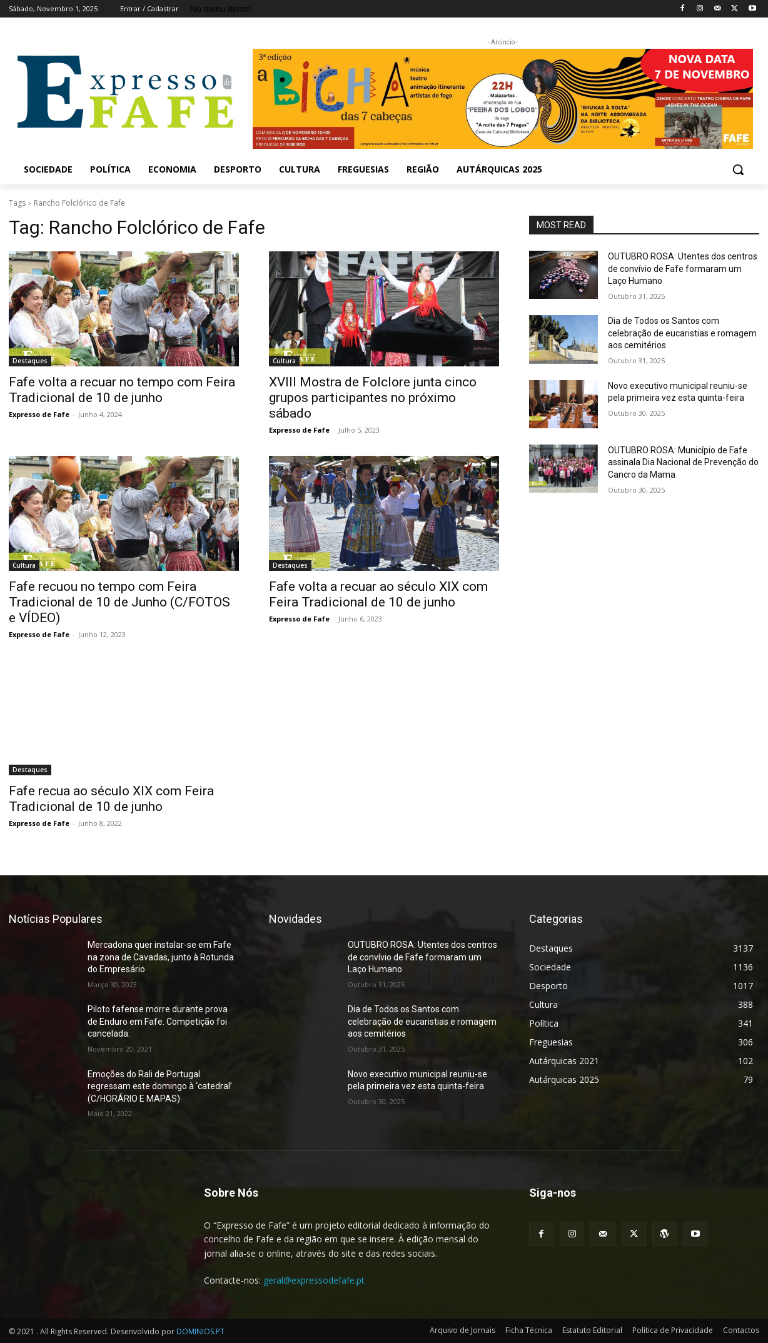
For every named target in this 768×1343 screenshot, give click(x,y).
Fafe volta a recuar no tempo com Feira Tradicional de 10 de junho (122, 390)
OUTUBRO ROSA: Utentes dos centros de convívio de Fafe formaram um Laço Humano (682, 268)
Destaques (30, 360)
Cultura (284, 360)
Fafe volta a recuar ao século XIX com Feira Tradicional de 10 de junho (378, 594)
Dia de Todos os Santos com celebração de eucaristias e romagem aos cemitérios (682, 333)
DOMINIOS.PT (200, 1331)
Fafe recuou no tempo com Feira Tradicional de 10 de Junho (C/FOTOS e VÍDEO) (119, 602)
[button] (738, 169)
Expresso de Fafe (39, 414)
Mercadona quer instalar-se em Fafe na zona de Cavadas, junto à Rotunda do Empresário (161, 957)
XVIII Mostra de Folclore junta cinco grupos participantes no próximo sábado (373, 398)
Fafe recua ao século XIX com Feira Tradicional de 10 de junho (111, 798)
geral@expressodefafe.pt (314, 1280)
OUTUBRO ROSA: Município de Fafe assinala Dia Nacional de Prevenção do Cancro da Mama (683, 462)
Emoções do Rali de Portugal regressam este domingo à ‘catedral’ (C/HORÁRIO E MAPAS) (160, 1086)
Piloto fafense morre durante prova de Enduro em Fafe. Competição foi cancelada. (158, 1021)
